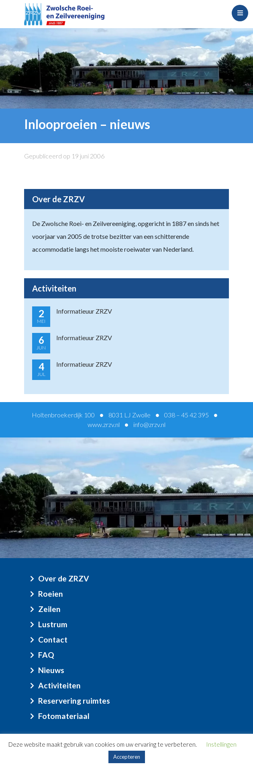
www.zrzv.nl (104, 424)
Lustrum (52, 624)
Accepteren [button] (126, 757)
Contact (52, 639)
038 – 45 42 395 (186, 415)
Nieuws (51, 670)
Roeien (50, 593)
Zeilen (49, 609)
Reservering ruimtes (74, 700)
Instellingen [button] (221, 744)
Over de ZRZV (63, 578)
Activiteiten (59, 685)
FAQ (46, 654)
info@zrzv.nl (149, 424)
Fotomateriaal (64, 716)
